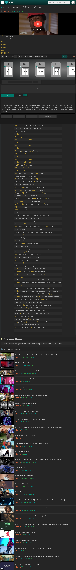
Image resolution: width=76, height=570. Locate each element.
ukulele (17, 82)
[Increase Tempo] (15, 56)
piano (11, 82)
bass (35, 82)
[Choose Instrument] (39, 82)
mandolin (23, 82)
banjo (29, 82)
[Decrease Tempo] (2, 56)
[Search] (68, 2)
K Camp (6, 7)
